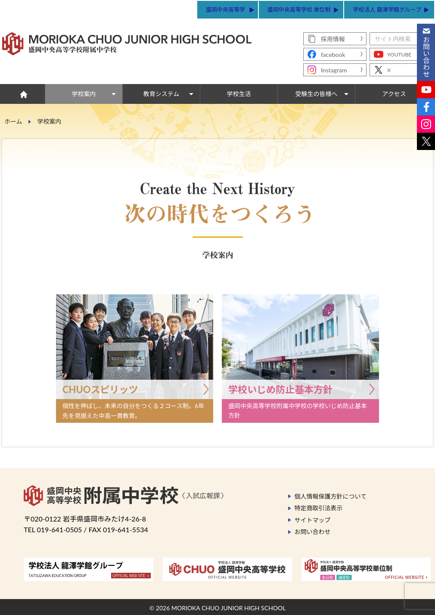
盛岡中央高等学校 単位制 (298, 9)
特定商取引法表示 (319, 508)
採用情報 (333, 39)
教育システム (161, 93)
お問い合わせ (313, 531)
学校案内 (84, 93)
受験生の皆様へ (316, 93)
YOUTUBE (399, 54)
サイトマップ (313, 520)
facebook (333, 54)
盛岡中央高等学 (225, 9)
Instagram (334, 70)
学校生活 (239, 93)
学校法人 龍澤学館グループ (387, 9)
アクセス (394, 93)
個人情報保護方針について (331, 496)
